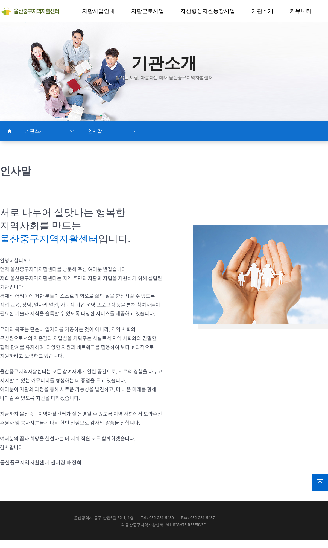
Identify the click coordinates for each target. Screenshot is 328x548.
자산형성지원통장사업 (207, 11)
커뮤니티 (301, 11)
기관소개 (262, 11)
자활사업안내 (98, 11)
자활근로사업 (147, 11)
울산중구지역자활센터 (32, 11)
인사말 (112, 131)
